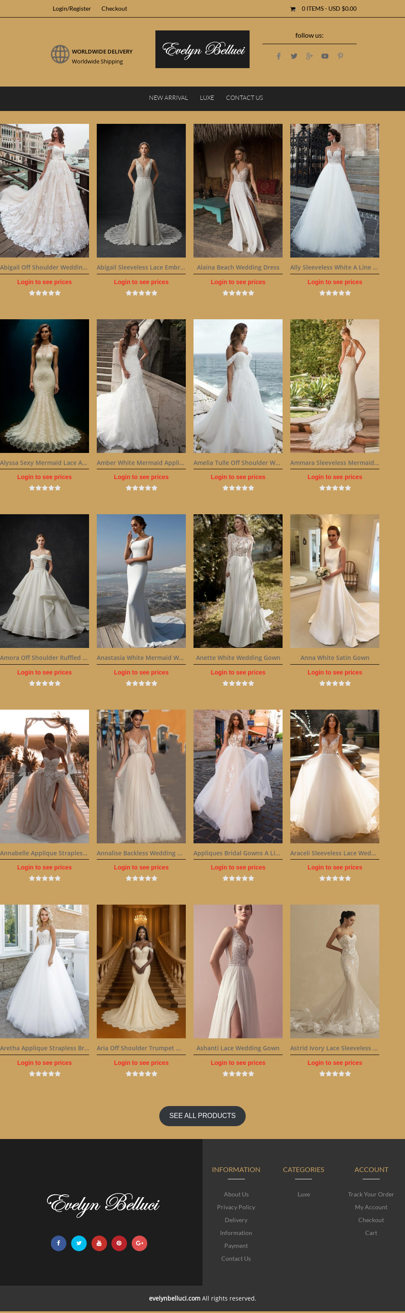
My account (371, 1207)
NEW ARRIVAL (168, 97)
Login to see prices (44, 282)
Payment (236, 1245)
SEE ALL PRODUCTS (202, 1115)
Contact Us (244, 97)
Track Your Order (371, 1194)
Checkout (114, 8)
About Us (236, 1194)
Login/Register (72, 8)
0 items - (329, 8)
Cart (371, 1232)
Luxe (207, 97)
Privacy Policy (236, 1207)
